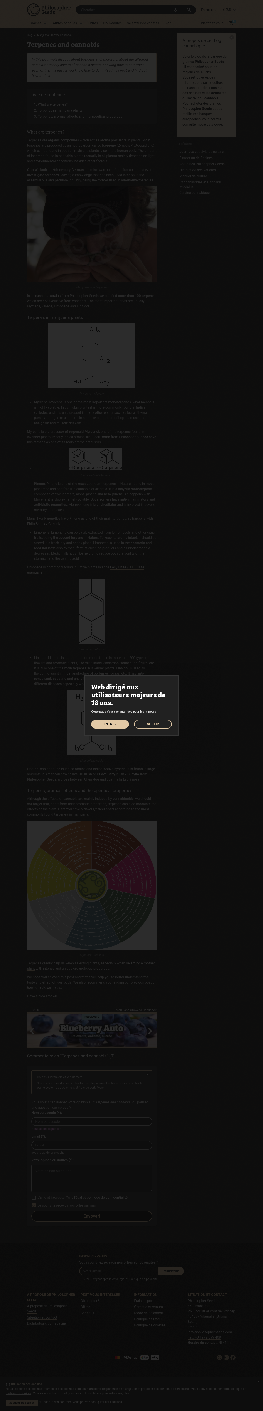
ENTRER (110, 724)
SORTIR (153, 724)
